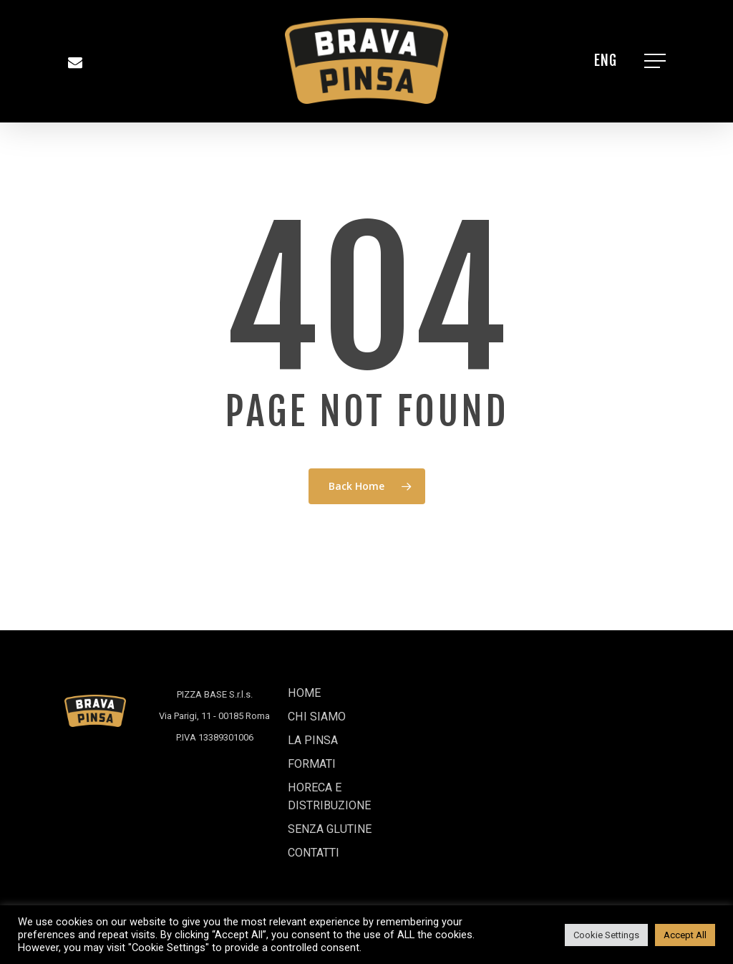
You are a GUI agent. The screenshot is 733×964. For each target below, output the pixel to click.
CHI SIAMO (321, 693)
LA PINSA (317, 720)
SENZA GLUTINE (338, 823)
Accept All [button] (685, 935)
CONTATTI (320, 850)
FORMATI (317, 747)
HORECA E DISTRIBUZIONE (337, 785)
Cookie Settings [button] (606, 935)
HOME (307, 665)
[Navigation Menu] (656, 61)
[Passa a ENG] (605, 61)
